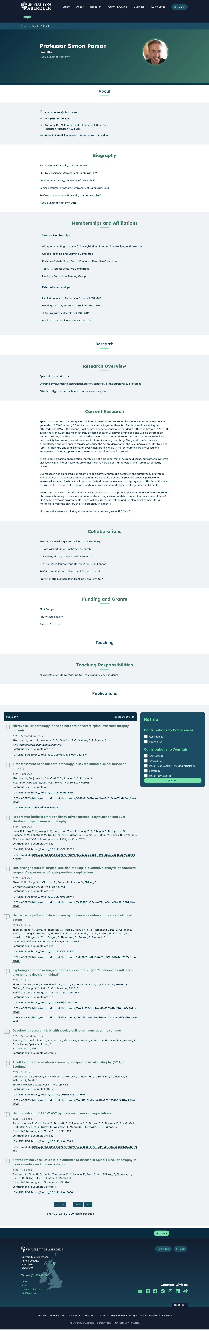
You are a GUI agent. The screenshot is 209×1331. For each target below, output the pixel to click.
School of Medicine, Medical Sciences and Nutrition (76, 135)
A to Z (25, 1287)
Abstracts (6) (157, 756)
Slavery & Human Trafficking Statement (127, 1317)
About (81, 6)
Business (140, 6)
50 (65, 1214)
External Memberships (56, 287)
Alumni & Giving (119, 6)
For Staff (179, 1251)
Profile (46, 26)
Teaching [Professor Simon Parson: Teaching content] (104, 642)
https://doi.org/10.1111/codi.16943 (52, 897)
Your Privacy (73, 1317)
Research (97, 6)
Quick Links (159, 6)
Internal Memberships (56, 235)
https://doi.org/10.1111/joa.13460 (52, 1192)
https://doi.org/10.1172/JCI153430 (52, 951)
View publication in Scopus (41, 808)
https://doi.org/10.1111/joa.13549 (52, 1141)
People (27, 17)
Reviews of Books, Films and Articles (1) (172, 766)
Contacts (26, 1283)
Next (79, 1204)
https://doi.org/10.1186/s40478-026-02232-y (59, 755)
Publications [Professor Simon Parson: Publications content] (104, 693)
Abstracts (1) (156, 737)
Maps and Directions (31, 1291)
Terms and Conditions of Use (50, 1317)
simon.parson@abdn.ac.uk (61, 112)
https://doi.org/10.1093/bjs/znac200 (54, 1003)
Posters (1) (155, 742)
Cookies (101, 1317)
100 (71, 1214)
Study (68, 6)
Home (24, 26)
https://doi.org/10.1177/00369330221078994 (58, 1095)
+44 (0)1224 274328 (57, 119)
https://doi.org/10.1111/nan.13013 (52, 793)
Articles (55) (156, 761)
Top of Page (179, 1306)
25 (60, 1214)
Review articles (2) (160, 776)
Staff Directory (29, 1294)
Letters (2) (155, 771)
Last (89, 1204)
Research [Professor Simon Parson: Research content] (104, 344)
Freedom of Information (160, 1317)
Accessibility (89, 1317)
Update (161, 1234)
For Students (158, 1251)
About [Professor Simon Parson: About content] (104, 91)
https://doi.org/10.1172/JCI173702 (52, 849)
